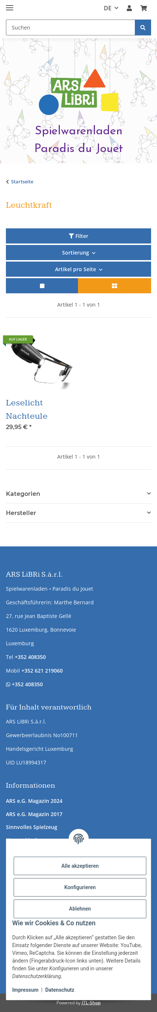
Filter (78, 235)
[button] (129, 8)
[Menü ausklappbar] (9, 4)
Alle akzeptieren (80, 866)
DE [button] (108, 8)
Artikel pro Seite (75, 269)
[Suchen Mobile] (70, 27)
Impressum (25, 990)
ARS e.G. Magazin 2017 (34, 814)
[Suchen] (143, 27)
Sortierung (75, 252)
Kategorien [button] (23, 493)
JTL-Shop (91, 1002)
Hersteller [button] (21, 513)
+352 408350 (30, 656)
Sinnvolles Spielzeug (31, 826)
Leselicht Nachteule (27, 409)
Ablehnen (80, 909)
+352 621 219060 (42, 670)
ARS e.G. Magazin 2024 (34, 800)
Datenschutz (59, 990)
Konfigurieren (80, 887)
